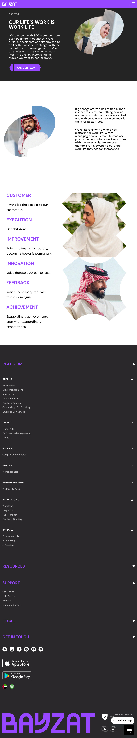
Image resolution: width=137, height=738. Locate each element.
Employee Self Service (13, 411)
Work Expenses (10, 471)
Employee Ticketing (12, 519)
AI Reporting (8, 540)
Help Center (8, 596)
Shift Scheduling (10, 398)
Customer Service (11, 605)
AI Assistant (8, 545)
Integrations (8, 510)
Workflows (7, 506)
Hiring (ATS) (8, 428)
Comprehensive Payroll (14, 454)
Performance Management (16, 433)
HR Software (8, 385)
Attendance (8, 394)
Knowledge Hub (10, 536)
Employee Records (11, 403)
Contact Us (8, 591)
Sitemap (6, 600)
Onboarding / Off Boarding (16, 407)
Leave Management (12, 389)
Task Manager (9, 514)
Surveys (6, 437)
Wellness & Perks (11, 488)
